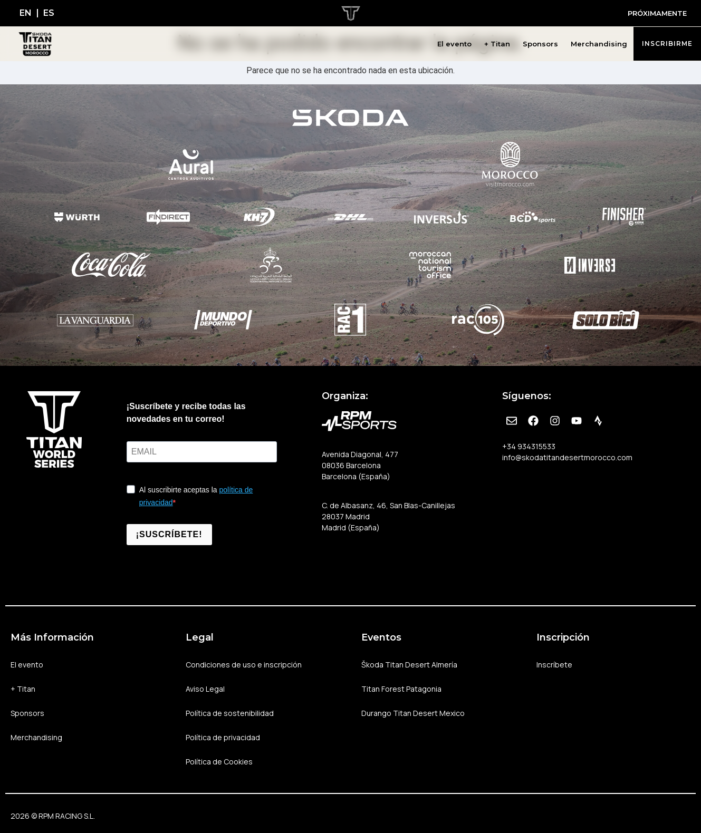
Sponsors (540, 44)
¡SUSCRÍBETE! (169, 534)
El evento (454, 44)
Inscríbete (554, 665)
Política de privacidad (223, 737)
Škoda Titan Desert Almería (409, 665)
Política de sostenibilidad (230, 713)
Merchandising (599, 44)
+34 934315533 (528, 446)
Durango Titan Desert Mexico (413, 713)
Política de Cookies (219, 762)
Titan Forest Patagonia (401, 689)
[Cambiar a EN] (25, 13)
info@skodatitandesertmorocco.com (567, 457)
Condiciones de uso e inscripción (244, 665)
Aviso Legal (205, 689)
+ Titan (497, 44)
